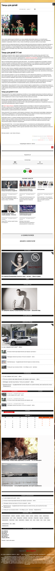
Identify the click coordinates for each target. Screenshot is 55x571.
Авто (23, 393)
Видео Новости (21, 520)
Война (20, 195)
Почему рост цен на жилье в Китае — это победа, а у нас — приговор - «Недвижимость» (22, 509)
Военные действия (5, 523)
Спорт (38, 195)
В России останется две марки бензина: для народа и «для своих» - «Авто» (21, 379)
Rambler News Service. (50, 136)
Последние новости (12, 194)
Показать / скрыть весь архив (8, 540)
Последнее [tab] (15, 391)
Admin (28, 9)
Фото (41, 520)
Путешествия (4, 195)
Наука (34, 520)
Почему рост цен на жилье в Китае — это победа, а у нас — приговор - (22, 367)
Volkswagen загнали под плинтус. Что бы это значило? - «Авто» (21, 356)
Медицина (27, 520)
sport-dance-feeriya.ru (9, 105)
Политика (4, 219)
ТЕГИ (10, 523)
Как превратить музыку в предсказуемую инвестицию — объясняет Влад (20, 310)
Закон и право (11, 520)
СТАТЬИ (45, 520)
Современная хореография (31, 57)
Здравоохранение (5, 520)
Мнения (38, 520)
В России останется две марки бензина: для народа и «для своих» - (22, 351)
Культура (21, 219)
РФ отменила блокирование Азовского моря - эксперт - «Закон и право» (21, 276)
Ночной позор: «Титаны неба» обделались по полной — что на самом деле (21, 460)
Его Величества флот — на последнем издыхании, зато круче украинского (22, 485)
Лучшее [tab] (40, 391)
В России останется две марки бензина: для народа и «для (20, 400)
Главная (48, 520)
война (14, 523)
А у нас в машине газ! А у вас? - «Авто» (12, 347)
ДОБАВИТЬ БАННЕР (9, 412)
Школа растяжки (41, 189)
